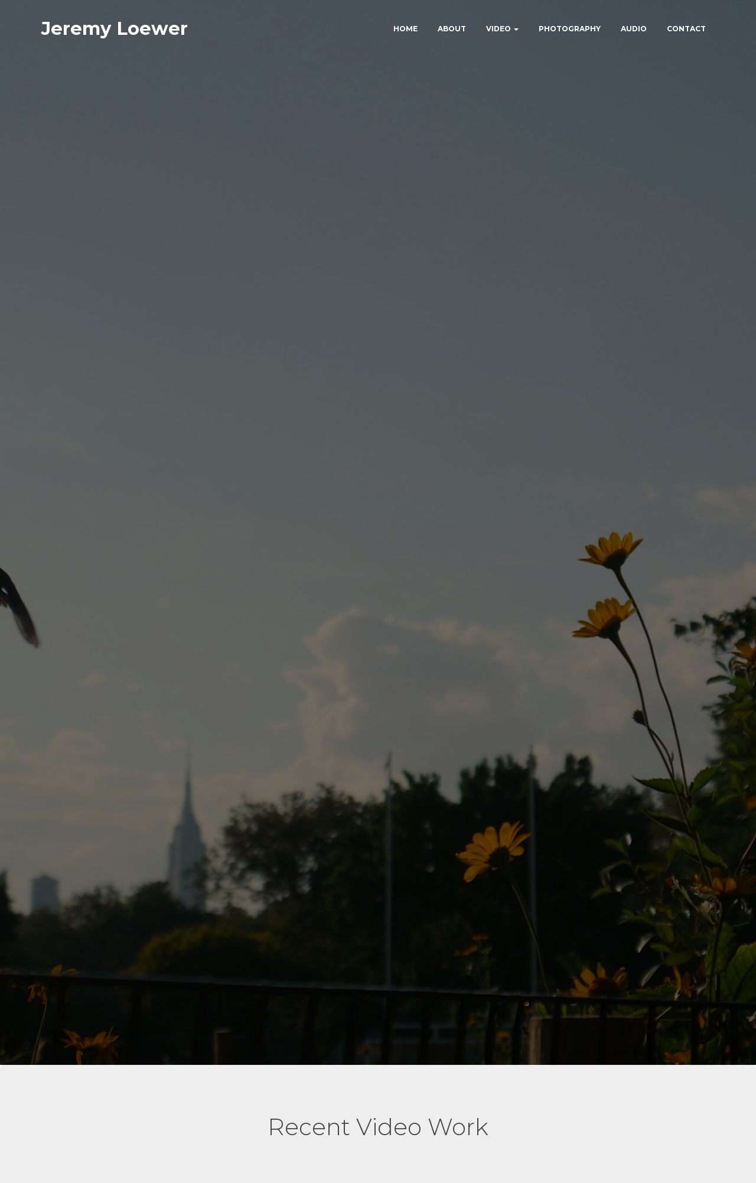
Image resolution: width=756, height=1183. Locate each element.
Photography (570, 29)
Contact (686, 29)
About (452, 29)
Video (502, 29)
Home (405, 29)
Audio (634, 29)
